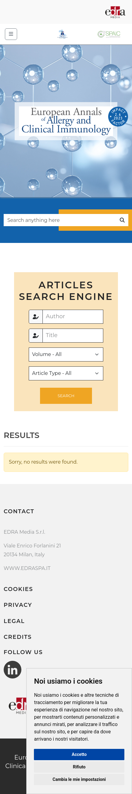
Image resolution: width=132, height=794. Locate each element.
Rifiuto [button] (79, 766)
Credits (18, 637)
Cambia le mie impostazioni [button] (79, 779)
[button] (66, 396)
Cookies (18, 589)
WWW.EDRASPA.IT (27, 568)
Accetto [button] (79, 754)
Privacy (18, 605)
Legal (14, 621)
